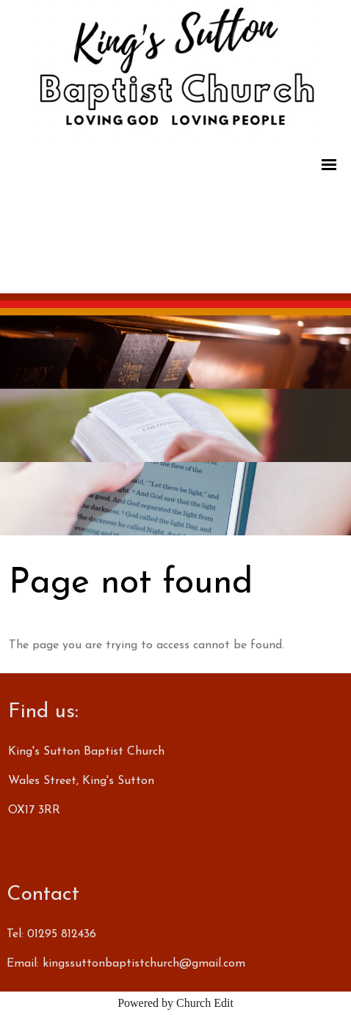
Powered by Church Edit (175, 1003)
